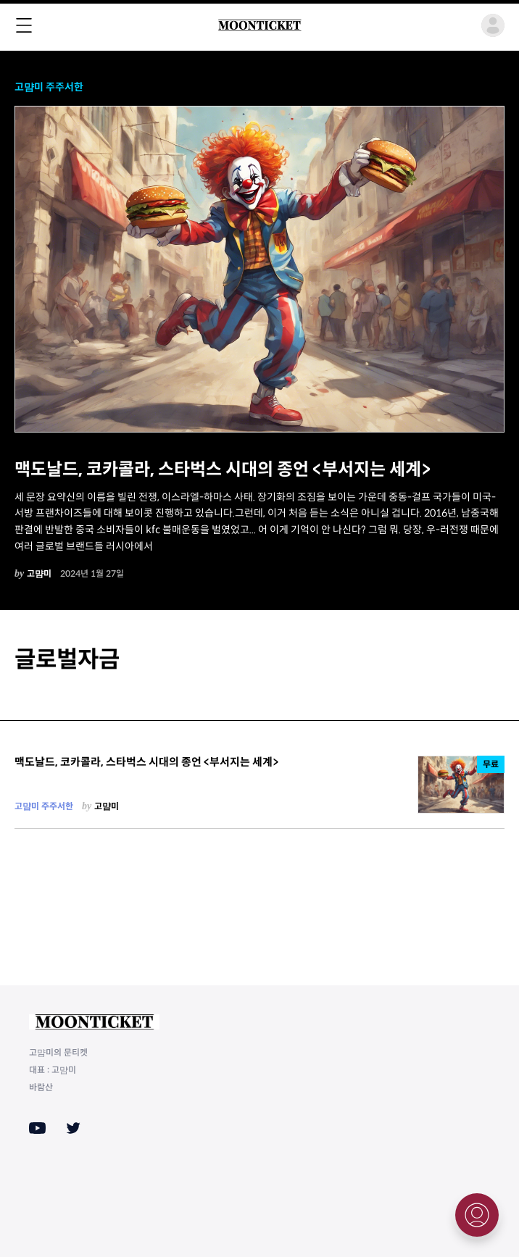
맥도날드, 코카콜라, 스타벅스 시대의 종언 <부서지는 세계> (222, 469)
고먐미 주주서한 (48, 86)
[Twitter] (73, 1128)
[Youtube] (37, 1128)
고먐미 (39, 573)
